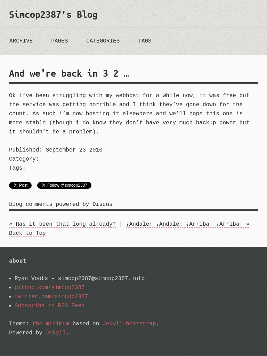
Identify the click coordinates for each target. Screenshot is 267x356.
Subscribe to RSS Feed (50, 306)
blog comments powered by (61, 205)
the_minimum (50, 324)
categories (103, 41)
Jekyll (56, 333)
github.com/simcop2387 (50, 288)
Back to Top (27, 234)
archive (21, 41)
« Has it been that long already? (62, 225)
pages (59, 41)
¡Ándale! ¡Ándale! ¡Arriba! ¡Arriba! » (187, 225)
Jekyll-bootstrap (129, 324)
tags (144, 41)
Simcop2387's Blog (53, 14)
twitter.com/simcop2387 (51, 297)
